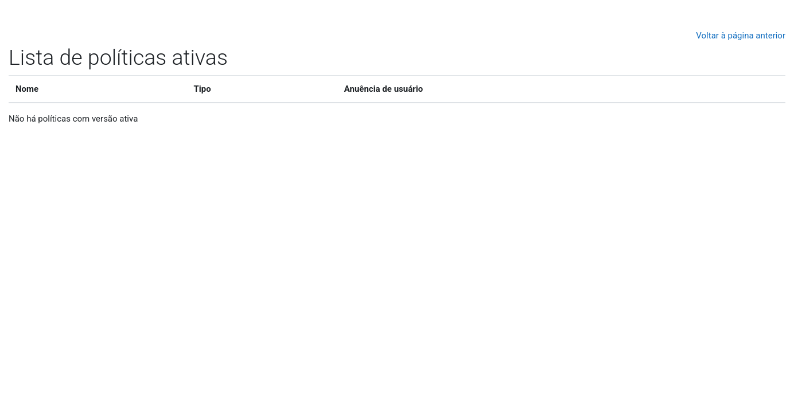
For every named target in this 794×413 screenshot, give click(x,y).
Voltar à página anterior (740, 35)
